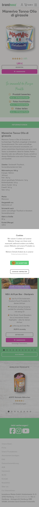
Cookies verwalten (19, 271)
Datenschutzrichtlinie (19, 254)
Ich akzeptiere (19, 263)
